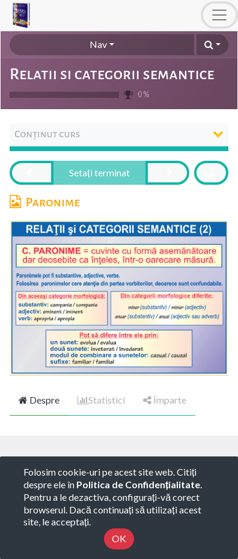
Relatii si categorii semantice (112, 74)
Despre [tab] (39, 399)
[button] (212, 44)
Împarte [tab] (164, 399)
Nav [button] (98, 44)
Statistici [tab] (101, 399)
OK (119, 538)
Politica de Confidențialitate (138, 484)
